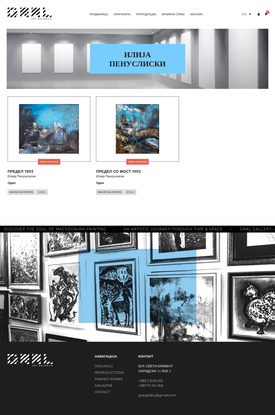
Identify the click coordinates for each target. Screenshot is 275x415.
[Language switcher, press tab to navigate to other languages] (246, 14)
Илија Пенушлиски (22, 176)
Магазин (196, 14)
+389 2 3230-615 (150, 381)
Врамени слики (173, 14)
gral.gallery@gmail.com (157, 395)
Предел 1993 (20, 171)
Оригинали (122, 14)
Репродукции (146, 14)
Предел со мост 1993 (118, 171)
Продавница (98, 14)
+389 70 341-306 (150, 385)
